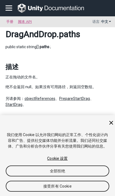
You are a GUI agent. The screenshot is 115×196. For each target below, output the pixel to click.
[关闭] (111, 123)
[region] (57, 155)
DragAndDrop (30, 34)
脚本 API (25, 22)
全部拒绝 (57, 171)
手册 (9, 22)
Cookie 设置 (57, 158)
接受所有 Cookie (57, 186)
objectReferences (40, 98)
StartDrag (13, 104)
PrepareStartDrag (74, 98)
